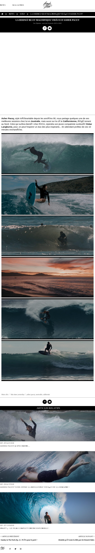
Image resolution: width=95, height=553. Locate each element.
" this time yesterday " (18, 395)
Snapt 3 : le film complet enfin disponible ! (24, 528)
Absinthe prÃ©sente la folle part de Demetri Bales (76, 540)
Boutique (5, 25)
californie (46, 395)
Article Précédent (10, 536)
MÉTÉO (81, 15)
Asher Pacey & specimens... (15, 446)
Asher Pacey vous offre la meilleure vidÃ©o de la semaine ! (34, 487)
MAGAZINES (18, 5)
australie (39, 395)
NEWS (2, 5)
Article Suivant (85, 536)
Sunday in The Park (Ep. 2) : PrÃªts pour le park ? (19, 540)
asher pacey (31, 395)
